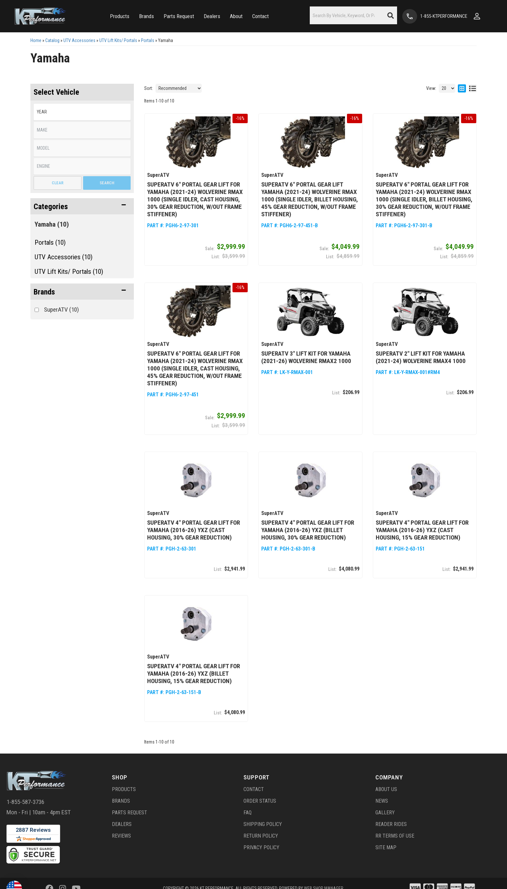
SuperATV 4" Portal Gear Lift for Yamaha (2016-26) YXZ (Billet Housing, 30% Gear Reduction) (307, 529)
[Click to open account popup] (476, 16)
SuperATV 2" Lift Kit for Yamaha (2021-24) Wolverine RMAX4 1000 (421, 356)
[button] (119, 16)
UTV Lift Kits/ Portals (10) (69, 271)
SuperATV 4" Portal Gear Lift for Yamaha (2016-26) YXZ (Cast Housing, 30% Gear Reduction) (193, 529)
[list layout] (473, 88)
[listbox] (82, 112)
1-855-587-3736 (25, 800)
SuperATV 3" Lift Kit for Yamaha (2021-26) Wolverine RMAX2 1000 (306, 356)
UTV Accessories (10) (63, 257)
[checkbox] (37, 310)
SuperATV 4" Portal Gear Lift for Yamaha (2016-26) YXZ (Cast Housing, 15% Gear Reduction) (422, 529)
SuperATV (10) (61, 309)
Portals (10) (50, 242)
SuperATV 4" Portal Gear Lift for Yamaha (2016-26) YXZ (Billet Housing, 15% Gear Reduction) (193, 672)
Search (107, 182)
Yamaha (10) (52, 224)
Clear (57, 182)
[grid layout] (462, 88)
